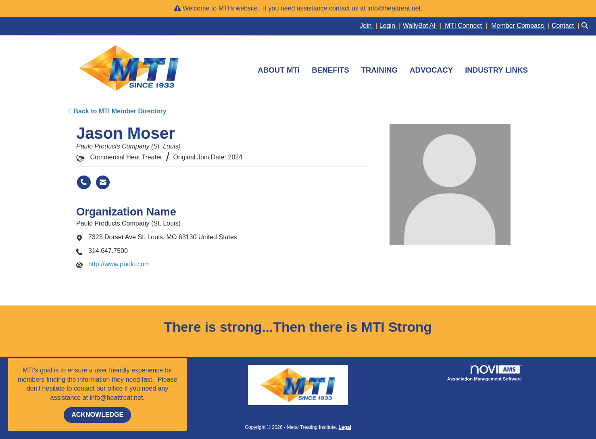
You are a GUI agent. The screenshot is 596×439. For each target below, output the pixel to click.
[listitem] (369, 26)
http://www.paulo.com (119, 264)
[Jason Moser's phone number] (84, 182)
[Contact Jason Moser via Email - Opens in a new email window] (102, 182)
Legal (344, 427)
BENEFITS (330, 70)
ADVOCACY (431, 70)
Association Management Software (484, 373)
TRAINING (379, 70)
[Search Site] (585, 26)
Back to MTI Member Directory (117, 111)
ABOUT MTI (279, 70)
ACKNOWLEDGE (97, 414)
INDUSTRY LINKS (496, 70)
